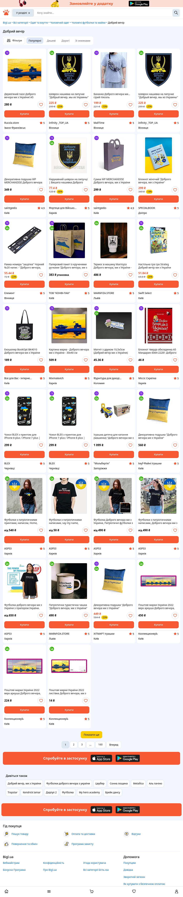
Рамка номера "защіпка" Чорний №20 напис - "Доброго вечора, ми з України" (24, 266)
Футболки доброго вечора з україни (68, 783)
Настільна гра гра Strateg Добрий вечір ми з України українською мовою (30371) (155, 266)
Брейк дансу (112, 792)
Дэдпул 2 (51, 792)
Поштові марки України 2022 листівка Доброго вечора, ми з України (67, 692)
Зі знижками (82, 40)
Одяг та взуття (39, 22)
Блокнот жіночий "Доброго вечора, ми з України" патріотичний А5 (154, 181)
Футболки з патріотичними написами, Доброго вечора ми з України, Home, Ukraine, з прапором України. (157, 521)
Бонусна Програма (14, 869)
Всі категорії (20, 22)
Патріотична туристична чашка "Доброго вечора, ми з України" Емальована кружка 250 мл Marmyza (68, 606)
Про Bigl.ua (50, 869)
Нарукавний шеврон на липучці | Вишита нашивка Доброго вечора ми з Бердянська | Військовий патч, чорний (68, 181)
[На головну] (6, 14)
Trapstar (12, 792)
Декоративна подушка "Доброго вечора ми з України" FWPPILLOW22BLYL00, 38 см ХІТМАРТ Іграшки (113, 606)
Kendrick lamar (31, 792)
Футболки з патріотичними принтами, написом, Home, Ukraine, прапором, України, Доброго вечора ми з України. (22, 521)
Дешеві (51, 40)
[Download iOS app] (101, 758)
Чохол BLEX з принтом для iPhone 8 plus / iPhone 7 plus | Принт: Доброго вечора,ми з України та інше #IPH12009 (22, 436)
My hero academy (89, 792)
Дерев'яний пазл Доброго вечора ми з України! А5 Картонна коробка (20, 95)
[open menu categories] (49, 892)
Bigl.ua (7, 22)
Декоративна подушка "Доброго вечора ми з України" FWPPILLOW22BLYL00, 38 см (157, 436)
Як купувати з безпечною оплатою (144, 884)
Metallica (138, 783)
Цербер (99, 783)
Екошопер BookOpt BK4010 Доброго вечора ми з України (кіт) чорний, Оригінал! (22, 351)
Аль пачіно (155, 783)
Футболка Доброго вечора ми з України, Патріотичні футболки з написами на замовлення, (113, 521)
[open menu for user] (176, 892)
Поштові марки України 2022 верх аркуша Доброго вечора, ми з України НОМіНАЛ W (156, 606)
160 (100, 744)
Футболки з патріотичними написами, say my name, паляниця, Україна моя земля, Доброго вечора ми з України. (67, 521)
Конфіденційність (53, 863)
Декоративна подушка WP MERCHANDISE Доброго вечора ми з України (23, 181)
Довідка (128, 869)
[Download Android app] (128, 758)
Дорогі (65, 40)
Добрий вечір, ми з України (24, 783)
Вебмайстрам (11, 863)
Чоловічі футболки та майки (88, 22)
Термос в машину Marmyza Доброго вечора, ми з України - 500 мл (113, 266)
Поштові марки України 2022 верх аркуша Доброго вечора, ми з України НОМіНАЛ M (22, 692)
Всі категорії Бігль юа (96, 869)
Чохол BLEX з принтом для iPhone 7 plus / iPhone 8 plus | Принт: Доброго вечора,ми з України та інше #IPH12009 (67, 436)
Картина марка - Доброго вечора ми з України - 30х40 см (69, 351)
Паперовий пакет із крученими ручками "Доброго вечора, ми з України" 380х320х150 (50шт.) (68, 266)
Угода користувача (94, 863)
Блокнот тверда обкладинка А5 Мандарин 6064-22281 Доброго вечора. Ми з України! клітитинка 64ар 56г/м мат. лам (158, 351)
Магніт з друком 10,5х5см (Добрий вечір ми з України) (111, 351)
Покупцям (129, 863)
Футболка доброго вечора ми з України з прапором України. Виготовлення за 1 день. (23, 606)
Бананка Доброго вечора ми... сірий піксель (112, 95)
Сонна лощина (119, 783)
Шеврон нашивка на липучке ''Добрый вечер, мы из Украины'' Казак (69, 95)
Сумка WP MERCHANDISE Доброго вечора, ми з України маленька (112, 181)
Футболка (68, 792)
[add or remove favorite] (41, 104)
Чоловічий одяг (59, 22)
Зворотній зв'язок (134, 877)
